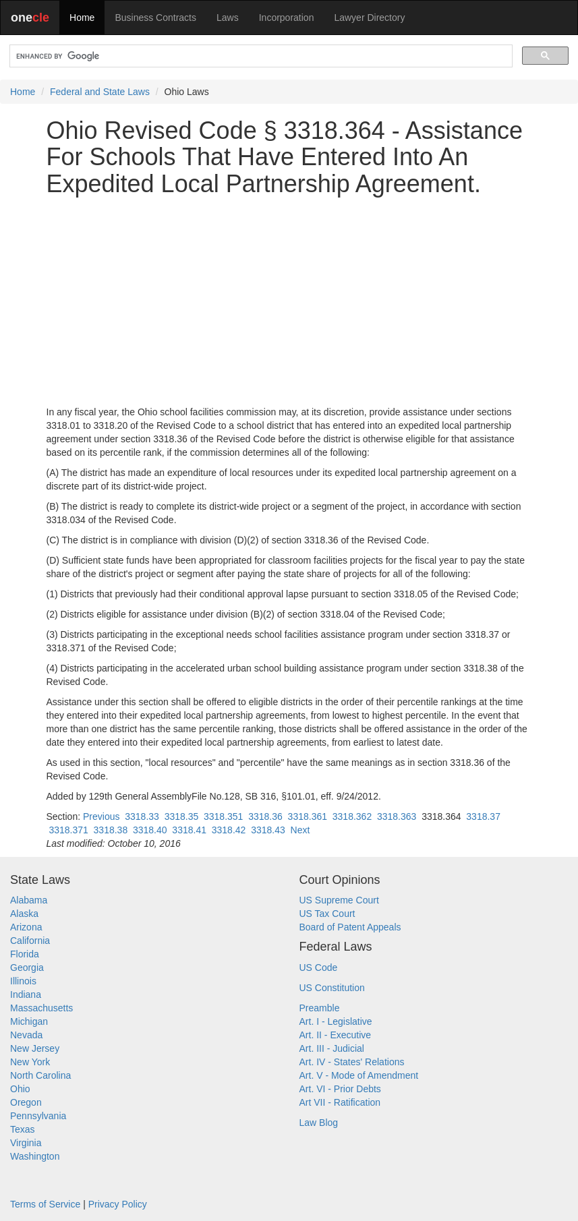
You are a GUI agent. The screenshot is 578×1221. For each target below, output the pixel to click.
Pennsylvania (38, 1115)
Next (300, 830)
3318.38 (111, 830)
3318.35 (182, 816)
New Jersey (34, 1048)
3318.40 (150, 830)
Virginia (25, 1142)
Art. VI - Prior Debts (340, 1088)
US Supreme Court (339, 900)
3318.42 (229, 830)
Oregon (26, 1102)
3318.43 (268, 830)
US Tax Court (327, 913)
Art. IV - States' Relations (352, 1061)
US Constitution (332, 987)
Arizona (26, 927)
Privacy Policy (117, 1204)
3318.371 (68, 830)
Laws (227, 17)
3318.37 (483, 816)
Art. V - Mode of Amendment (359, 1075)
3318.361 (307, 816)
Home (81, 17)
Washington (34, 1156)
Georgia (27, 967)
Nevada (26, 1035)
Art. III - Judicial (331, 1048)
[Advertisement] (289, 301)
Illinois (23, 981)
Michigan (29, 1021)
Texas (22, 1129)
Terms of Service (45, 1204)
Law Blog (319, 1122)
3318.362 (352, 816)
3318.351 (223, 816)
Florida (24, 954)
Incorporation (286, 17)
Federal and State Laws (100, 91)
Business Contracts (155, 17)
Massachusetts (41, 1008)
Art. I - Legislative (335, 1021)
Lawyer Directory (369, 17)
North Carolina (40, 1075)
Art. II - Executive (335, 1035)
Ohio (20, 1088)
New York (30, 1061)
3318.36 (265, 816)
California (30, 940)
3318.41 (189, 830)
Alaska (24, 913)
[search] (259, 56)
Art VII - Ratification (340, 1102)
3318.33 (142, 816)
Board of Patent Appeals (350, 927)
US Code (318, 967)
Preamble (319, 1008)
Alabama (28, 900)
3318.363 (396, 816)
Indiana (25, 994)
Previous (101, 816)
